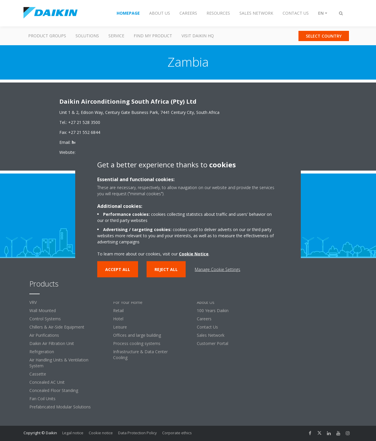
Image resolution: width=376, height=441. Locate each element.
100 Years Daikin (213, 310)
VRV (33, 302)
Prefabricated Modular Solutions (60, 407)
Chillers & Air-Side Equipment (56, 327)
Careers (204, 319)
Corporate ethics (177, 432)
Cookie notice (101, 432)
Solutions (87, 35)
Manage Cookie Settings (217, 269)
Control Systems (45, 319)
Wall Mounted (42, 310)
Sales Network (210, 335)
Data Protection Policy (137, 432)
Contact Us (207, 327)
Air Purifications (44, 335)
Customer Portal (212, 343)
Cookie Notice (194, 254)
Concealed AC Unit (47, 382)
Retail (118, 310)
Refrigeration (41, 351)
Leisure (120, 327)
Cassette (37, 374)
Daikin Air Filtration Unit (51, 343)
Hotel (118, 319)
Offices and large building (137, 335)
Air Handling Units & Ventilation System (58, 362)
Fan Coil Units (42, 398)
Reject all (166, 269)
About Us (205, 302)
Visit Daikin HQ (198, 35)
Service (116, 35)
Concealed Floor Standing (53, 390)
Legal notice (72, 432)
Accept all (117, 269)
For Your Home (127, 302)
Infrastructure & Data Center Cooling (140, 354)
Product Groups (47, 35)
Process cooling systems (136, 343)
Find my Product (153, 35)
